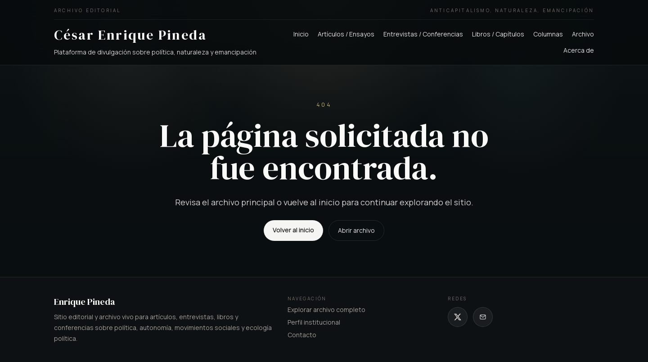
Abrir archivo (356, 230)
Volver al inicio (293, 230)
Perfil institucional (314, 322)
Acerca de (578, 50)
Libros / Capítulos (498, 34)
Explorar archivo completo (326, 309)
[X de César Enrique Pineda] (458, 317)
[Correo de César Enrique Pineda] (483, 317)
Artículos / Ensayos (346, 34)
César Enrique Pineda (130, 35)
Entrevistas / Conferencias (423, 34)
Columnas (548, 34)
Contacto (302, 334)
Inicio (301, 34)
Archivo (583, 34)
